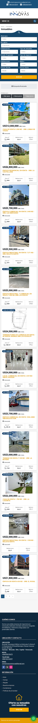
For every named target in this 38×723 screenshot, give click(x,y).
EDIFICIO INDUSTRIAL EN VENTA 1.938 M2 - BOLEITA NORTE (18, 541)
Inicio (2, 26)
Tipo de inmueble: (26, 48)
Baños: (22, 61)
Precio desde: (6, 67)
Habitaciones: (5, 61)
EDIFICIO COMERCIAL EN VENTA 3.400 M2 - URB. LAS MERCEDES (18, 212)
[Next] (12, 596)
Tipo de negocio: (26, 55)
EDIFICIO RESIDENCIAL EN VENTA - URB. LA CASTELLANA (18, 171)
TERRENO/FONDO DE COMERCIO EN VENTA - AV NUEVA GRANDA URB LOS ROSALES (19, 335)
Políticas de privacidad (10, 691)
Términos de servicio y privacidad (10, 720)
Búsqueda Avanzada (19, 86)
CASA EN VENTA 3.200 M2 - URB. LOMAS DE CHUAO (19, 130)
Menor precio (17, 96)
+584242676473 (27, 4)
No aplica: (4, 42)
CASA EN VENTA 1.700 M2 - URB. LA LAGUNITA (16, 500)
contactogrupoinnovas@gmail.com (13, 663)
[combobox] (19, 39)
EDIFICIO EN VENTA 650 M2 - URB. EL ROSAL (19, 581)
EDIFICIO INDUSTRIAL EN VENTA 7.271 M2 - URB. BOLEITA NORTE (18, 253)
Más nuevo (6, 96)
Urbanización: (5, 48)
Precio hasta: (24, 67)
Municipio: (4, 36)
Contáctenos (7, 688)
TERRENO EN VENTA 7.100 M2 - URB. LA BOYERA (17, 458)
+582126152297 (13, 4)
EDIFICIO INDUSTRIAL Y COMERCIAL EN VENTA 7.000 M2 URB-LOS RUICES (17, 294)
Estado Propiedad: (7, 55)
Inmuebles (9, 26)
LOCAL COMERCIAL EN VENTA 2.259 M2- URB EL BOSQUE (18, 376)
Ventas (5, 680)
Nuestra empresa (8, 685)
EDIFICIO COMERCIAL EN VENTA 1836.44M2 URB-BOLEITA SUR (19, 417)
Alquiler (5, 682)
